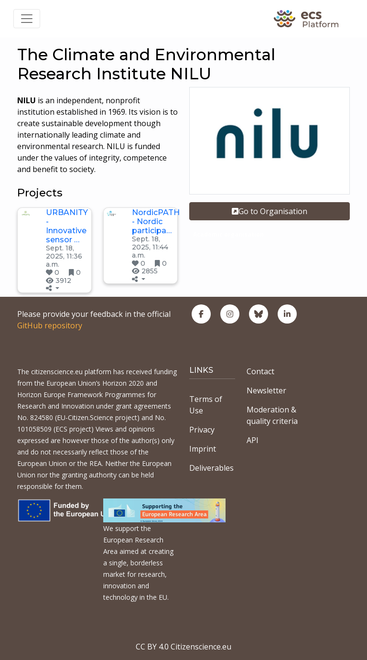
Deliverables (211, 468)
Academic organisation (228, 234)
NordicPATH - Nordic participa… (156, 221)
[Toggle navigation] (26, 18)
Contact (260, 371)
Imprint (202, 449)
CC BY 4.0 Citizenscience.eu (183, 646)
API (253, 440)
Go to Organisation (269, 211)
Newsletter (266, 390)
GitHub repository (49, 325)
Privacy (202, 429)
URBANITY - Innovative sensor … (67, 226)
